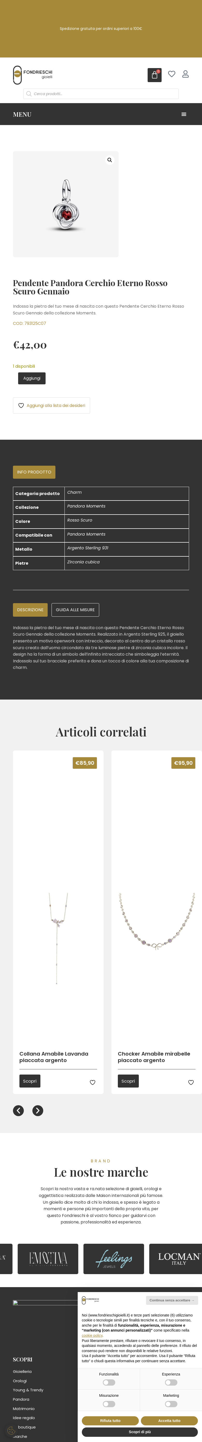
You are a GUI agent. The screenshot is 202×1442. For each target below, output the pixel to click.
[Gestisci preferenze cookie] (11, 1430)
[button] (109, 160)
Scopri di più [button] (140, 1432)
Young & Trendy (28, 1391)
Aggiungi (31, 378)
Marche (20, 1437)
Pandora (21, 1400)
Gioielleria (22, 1372)
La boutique (24, 1428)
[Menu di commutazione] (183, 114)
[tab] (34, 472)
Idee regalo (24, 1418)
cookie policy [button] (92, 1335)
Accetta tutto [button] (169, 1421)
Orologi (20, 1381)
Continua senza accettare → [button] (172, 1300)
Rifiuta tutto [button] (110, 1421)
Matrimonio (24, 1409)
